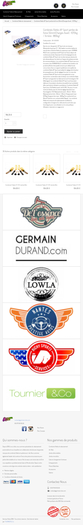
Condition (46, 43)
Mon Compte (75, 7)
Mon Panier (75, 4)
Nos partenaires (75, 519)
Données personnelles (10, 474)
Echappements (29, 16)
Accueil (7, 21)
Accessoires (54, 16)
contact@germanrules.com (22, 420)
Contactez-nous (64, 519)
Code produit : (47, 40)
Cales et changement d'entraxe (57, 460)
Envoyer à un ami (22, 137)
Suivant (76, 152)
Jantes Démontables (40, 12)
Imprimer (10, 137)
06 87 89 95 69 (19, 423)
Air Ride (28, 12)
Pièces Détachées (54, 466)
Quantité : (7, 119)
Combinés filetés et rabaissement (21, 21)
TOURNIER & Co (9, 521)
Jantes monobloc (54, 456)
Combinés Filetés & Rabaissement (12, 12)
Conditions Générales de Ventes (13, 477)
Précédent (68, 152)
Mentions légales (9, 470)
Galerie (63, 16)
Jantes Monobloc (55, 12)
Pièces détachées (42, 16)
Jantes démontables (54, 453)
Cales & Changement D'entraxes (12, 16)
